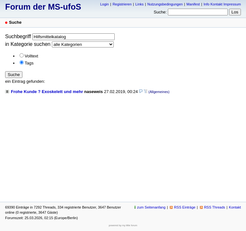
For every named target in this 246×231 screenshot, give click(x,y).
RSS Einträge (184, 207)
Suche (14, 74)
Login (104, 4)
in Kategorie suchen (27, 44)
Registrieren (121, 4)
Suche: (160, 12)
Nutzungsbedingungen (165, 4)
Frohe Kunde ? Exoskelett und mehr (47, 91)
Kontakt (235, 207)
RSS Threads (214, 207)
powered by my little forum (123, 225)
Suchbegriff (18, 36)
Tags (29, 63)
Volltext (31, 56)
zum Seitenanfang (151, 207)
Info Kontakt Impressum (222, 4)
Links (139, 4)
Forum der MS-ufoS (43, 6)
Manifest (193, 4)
